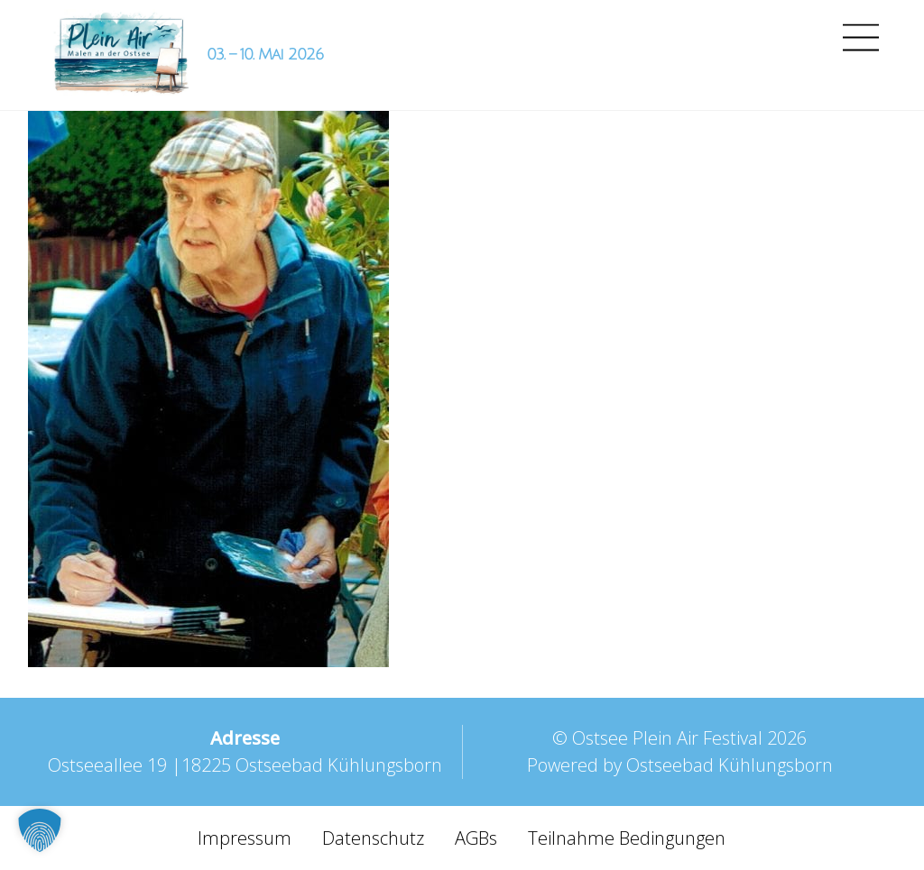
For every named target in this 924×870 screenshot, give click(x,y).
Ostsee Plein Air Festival (667, 738)
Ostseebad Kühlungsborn (729, 765)
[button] (39, 830)
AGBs (476, 838)
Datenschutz (373, 838)
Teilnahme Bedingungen (626, 838)
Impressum (244, 838)
